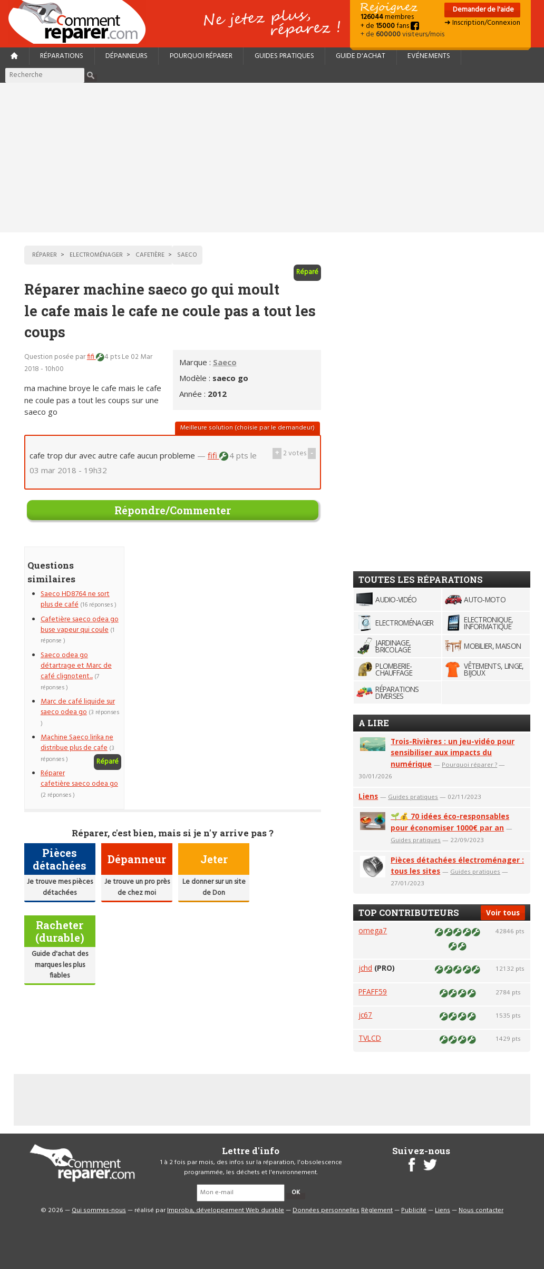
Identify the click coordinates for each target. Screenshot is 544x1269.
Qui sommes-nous (99, 1210)
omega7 (372, 930)
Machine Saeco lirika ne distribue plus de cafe (77, 743)
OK (296, 1192)
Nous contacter (481, 1210)
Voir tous (503, 912)
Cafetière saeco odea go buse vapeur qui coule (80, 625)
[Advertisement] (272, 157)
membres (387, 17)
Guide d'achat (360, 56)
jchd (365, 968)
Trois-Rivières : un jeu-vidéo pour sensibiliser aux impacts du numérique (452, 752)
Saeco (225, 362)
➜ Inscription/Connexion (482, 22)
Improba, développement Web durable (225, 1210)
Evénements (428, 56)
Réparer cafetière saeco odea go (79, 778)
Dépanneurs (126, 56)
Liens (368, 796)
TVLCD (369, 1038)
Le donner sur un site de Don (214, 887)
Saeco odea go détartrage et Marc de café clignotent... (76, 666)
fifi (91, 357)
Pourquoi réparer (201, 56)
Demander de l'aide (482, 9)
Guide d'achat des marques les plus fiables (60, 965)
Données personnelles (326, 1210)
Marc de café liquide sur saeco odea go (78, 707)
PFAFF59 (372, 992)
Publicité (413, 1210)
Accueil (81, 22)
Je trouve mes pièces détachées (60, 887)
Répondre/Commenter (172, 510)
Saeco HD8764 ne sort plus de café (75, 599)
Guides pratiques (284, 56)
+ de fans (390, 26)
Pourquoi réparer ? (469, 764)
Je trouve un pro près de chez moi (137, 887)
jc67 (365, 1015)
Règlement (377, 1210)
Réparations (61, 56)
